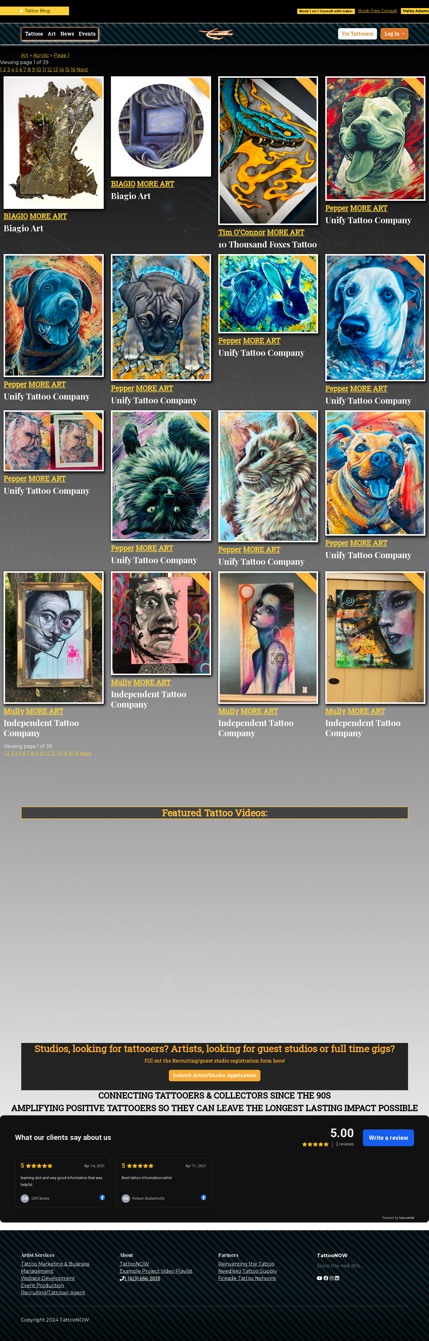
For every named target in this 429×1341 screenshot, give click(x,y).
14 (61, 69)
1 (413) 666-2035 (140, 1278)
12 (49, 69)
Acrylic (41, 55)
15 (67, 69)
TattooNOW (134, 1264)
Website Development (48, 1278)
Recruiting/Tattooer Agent (53, 1293)
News (67, 34)
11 (44, 69)
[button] (357, 34)
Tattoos (34, 34)
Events (87, 34)
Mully (14, 711)
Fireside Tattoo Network (247, 1278)
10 (38, 69)
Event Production (42, 1285)
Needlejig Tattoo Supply (247, 1271)
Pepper (336, 208)
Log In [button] (392, 34)
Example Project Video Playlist (156, 1271)
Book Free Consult (384, 10)
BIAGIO (16, 216)
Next (82, 69)
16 (73, 69)
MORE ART (48, 216)
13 (55, 69)
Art (52, 34)
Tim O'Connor (241, 232)
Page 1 (61, 55)
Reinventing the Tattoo (246, 1264)
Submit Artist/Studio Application (215, 1075)
